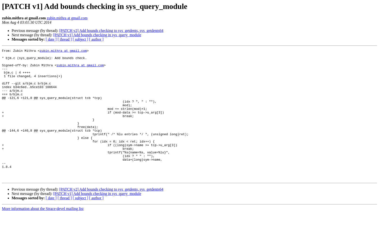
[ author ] (96, 39)
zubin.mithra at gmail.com (67, 18)
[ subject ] (80, 39)
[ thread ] (65, 39)
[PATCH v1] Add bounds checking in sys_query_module (97, 35)
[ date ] (51, 39)
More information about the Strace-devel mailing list (43, 235)
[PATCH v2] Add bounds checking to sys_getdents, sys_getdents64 (111, 31)
